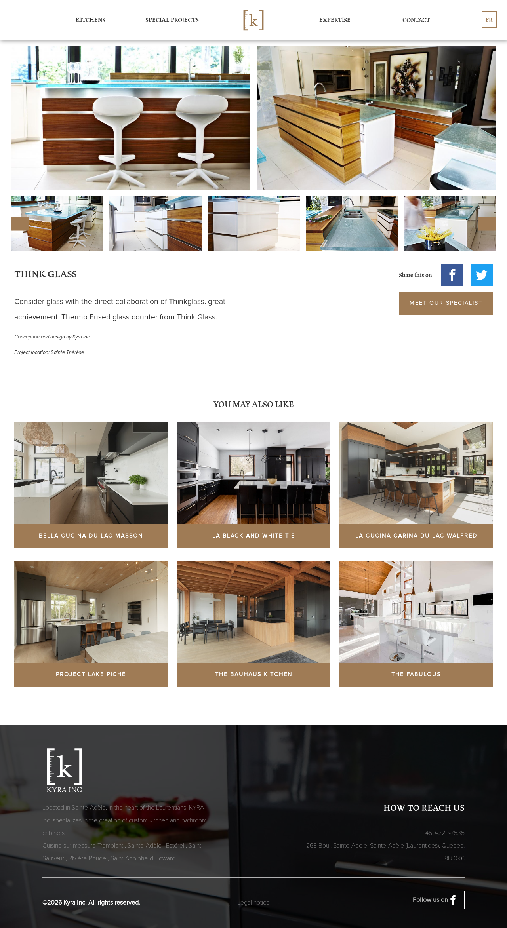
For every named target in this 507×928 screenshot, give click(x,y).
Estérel (176, 846)
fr (489, 19)
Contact (416, 19)
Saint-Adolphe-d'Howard (144, 858)
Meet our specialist (446, 303)
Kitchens (90, 19)
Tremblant (111, 846)
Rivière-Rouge (88, 858)
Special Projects (172, 19)
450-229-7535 (445, 833)
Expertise (335, 19)
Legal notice (253, 903)
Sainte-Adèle (145, 846)
